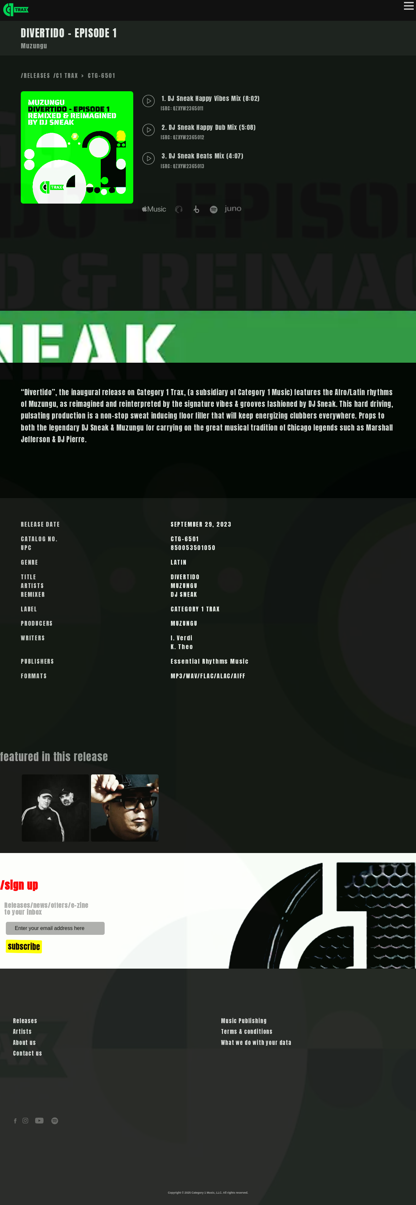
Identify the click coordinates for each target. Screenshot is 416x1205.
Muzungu (34, 45)
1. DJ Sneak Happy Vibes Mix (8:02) (209, 103)
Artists (22, 1031)
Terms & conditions (247, 1031)
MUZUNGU (184, 585)
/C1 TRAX (65, 75)
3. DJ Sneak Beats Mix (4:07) (201, 160)
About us (24, 1042)
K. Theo (182, 646)
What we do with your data (256, 1042)
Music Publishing (243, 1021)
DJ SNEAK (184, 594)
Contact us (27, 1053)
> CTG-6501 (98, 75)
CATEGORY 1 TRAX (195, 609)
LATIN (179, 562)
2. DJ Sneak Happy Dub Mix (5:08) (207, 131)
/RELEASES (35, 75)
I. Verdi (182, 638)
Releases (25, 1021)
